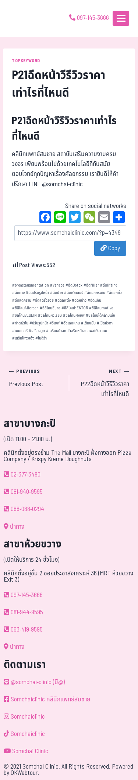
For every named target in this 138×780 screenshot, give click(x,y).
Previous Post (36, 377)
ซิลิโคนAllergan (25, 308)
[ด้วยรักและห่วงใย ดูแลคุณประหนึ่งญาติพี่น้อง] (27, 18)
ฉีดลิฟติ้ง (63, 300)
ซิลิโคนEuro (50, 308)
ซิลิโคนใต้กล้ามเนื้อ (100, 315)
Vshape (57, 285)
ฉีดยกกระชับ (94, 293)
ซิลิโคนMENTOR (74, 308)
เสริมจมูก (37, 331)
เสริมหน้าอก (56, 331)
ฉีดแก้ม (94, 300)
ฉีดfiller (91, 285)
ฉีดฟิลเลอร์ (73, 293)
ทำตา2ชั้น (20, 323)
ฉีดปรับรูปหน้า (37, 293)
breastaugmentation (30, 285)
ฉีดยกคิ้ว (114, 293)
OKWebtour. (25, 773)
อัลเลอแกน (70, 323)
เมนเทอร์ (20, 331)
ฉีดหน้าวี (79, 300)
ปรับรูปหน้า (38, 323)
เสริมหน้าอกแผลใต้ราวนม (87, 331)
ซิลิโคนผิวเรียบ (50, 315)
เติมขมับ (88, 323)
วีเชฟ (54, 323)
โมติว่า (41, 338)
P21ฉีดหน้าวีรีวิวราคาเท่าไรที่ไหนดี (64, 128)
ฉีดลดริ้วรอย (43, 300)
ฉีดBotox (74, 285)
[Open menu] (121, 18)
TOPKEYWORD (26, 60)
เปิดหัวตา (105, 323)
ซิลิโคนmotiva (101, 308)
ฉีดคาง (18, 293)
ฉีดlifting (108, 285)
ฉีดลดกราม (21, 300)
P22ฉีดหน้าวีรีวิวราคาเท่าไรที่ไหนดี (102, 382)
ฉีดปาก (56, 293)
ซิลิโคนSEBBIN (24, 315)
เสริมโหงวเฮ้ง (23, 338)
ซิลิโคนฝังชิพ (74, 315)
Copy (110, 248)
